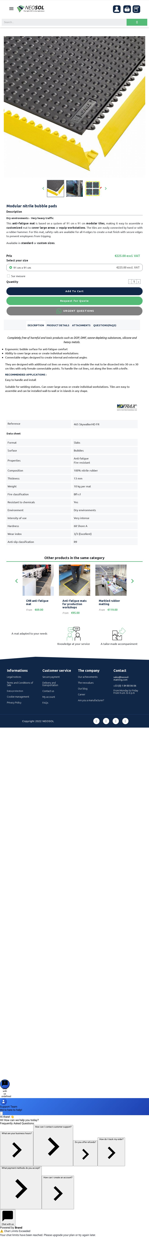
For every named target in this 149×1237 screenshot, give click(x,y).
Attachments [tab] (81, 325)
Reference (14, 423)
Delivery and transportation (50, 684)
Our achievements (88, 677)
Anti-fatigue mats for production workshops (74, 604)
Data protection (15, 691)
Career (81, 694)
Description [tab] (36, 325)
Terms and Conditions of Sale (20, 684)
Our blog (82, 688)
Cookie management (18, 696)
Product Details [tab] (58, 325)
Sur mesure (18, 276)
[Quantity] (134, 281)
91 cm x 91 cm (22, 267)
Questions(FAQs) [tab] (104, 325)
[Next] (132, 581)
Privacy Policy (14, 702)
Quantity (12, 281)
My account (48, 697)
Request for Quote (74, 300)
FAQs (45, 702)
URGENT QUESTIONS (74, 311)
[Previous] (16, 581)
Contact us (48, 691)
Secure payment (51, 677)
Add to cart (74, 291)
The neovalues (86, 682)
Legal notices (14, 677)
